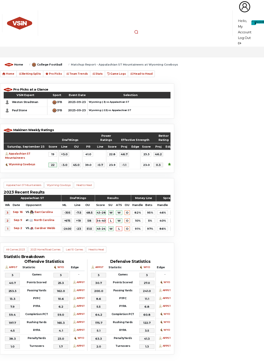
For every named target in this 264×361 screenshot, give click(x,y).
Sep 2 (18, 228)
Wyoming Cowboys (22, 164)
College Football (49, 64)
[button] (136, 32)
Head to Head (141, 73)
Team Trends (77, 73)
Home (18, 64)
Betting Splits (30, 73)
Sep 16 (18, 212)
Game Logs (116, 73)
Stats (97, 73)
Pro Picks (53, 73)
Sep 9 (18, 220)
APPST (13, 267)
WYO (60, 267)
